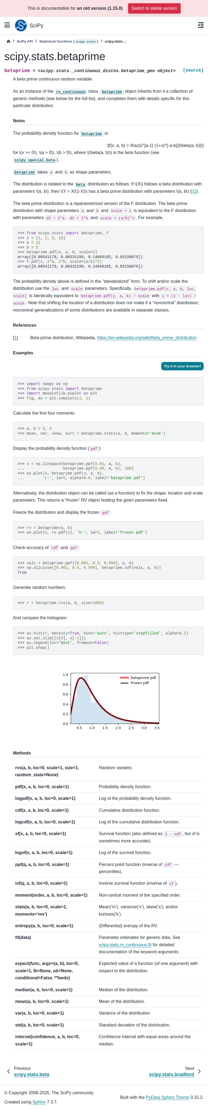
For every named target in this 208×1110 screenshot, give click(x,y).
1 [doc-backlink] (15, 337)
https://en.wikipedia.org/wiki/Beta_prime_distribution (146, 337)
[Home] (8, 41)
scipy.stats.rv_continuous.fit (125, 944)
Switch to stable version (154, 8)
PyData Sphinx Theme (167, 1097)
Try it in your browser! (182, 366)
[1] (193, 191)
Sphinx (39, 1102)
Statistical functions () (68, 41)
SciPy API (25, 41)
